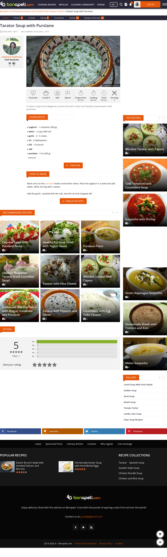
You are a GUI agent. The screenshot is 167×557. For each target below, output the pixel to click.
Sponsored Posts (54, 443)
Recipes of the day (94, 18)
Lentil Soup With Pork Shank (138, 384)
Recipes (19, 11)
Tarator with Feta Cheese (59, 284)
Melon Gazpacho (136, 363)
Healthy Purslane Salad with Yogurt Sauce (58, 244)
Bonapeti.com (6, 11)
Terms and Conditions (86, 543)
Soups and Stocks (33, 11)
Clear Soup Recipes (133, 419)
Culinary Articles (75, 443)
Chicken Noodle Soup (130, 473)
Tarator (60, 11)
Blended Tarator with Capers (97, 278)
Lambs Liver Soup (133, 413)
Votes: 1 (16, 356)
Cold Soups (49, 11)
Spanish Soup (136, 462)
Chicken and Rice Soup (131, 478)
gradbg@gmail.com (91, 516)
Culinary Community (82, 4)
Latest (38, 443)
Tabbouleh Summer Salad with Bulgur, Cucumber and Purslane (19, 311)
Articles (63, 4)
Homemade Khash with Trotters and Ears (141, 326)
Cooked (31, 18)
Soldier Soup (130, 390)
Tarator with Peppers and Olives (60, 313)
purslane (49, 183)
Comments (59, 18)
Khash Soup (130, 402)
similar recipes (75, 201)
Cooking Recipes (47, 4)
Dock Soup (129, 396)
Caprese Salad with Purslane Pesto (15, 244)
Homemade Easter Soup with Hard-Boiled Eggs (88, 464)
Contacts (91, 443)
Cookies (119, 543)
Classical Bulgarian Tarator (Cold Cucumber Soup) (18, 276)
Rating (44, 18)
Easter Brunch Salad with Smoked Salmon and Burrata (30, 465)
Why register (106, 443)
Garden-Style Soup (129, 468)
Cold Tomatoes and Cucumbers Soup (138, 185)
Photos (18, 18)
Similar (74, 18)
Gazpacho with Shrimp (140, 219)
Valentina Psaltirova (12, 57)
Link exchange (125, 443)
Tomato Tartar (131, 408)
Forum (101, 4)
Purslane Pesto (93, 246)
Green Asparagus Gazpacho (143, 293)
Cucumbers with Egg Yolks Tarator (97, 313)
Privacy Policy (106, 543)
